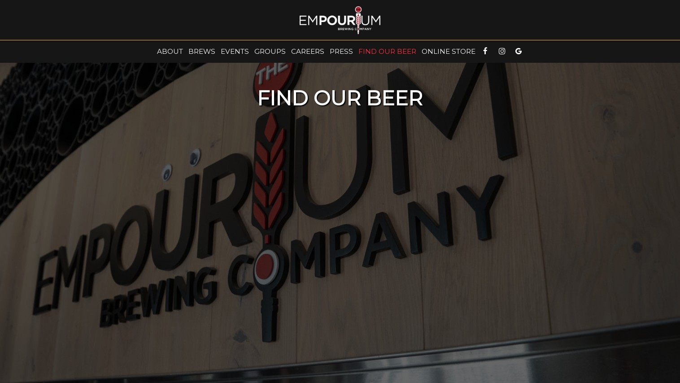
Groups (270, 51)
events (235, 51)
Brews (201, 51)
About (170, 51)
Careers (307, 51)
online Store (448, 51)
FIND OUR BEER (387, 51)
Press (341, 51)
